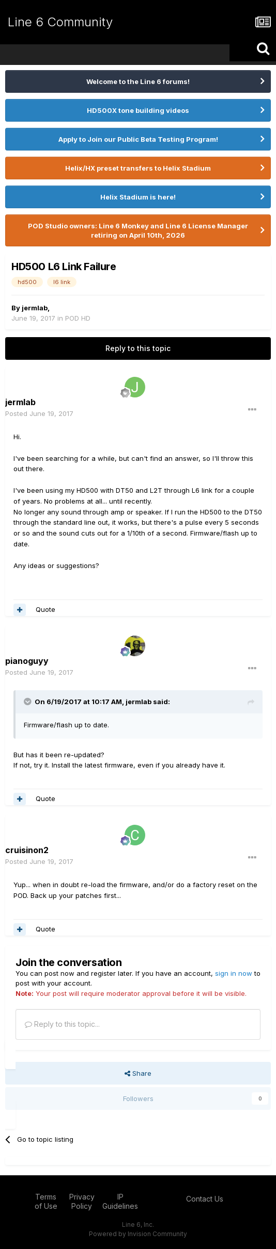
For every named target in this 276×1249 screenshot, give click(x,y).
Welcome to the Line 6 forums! (138, 81)
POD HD (77, 318)
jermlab (35, 308)
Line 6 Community (60, 21)
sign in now (233, 973)
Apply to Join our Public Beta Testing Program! (138, 139)
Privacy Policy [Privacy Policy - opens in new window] (82, 1201)
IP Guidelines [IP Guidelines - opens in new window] (120, 1201)
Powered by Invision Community (138, 1234)
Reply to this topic (138, 348)
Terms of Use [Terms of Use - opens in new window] (46, 1201)
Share (138, 1073)
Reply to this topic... (62, 1024)
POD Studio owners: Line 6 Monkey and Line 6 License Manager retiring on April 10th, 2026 (138, 230)
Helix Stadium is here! (138, 197)
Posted (39, 413)
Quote (45, 609)
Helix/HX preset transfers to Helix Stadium (138, 168)
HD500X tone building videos (138, 110)
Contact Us (204, 1198)
